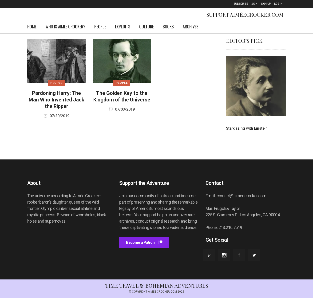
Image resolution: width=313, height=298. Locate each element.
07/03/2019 (122, 109)
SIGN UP (266, 3)
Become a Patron (144, 242)
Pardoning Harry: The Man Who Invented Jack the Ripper (56, 99)
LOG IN (278, 3)
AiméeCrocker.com (257, 14)
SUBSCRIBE (241, 3)
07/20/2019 (56, 116)
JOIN (254, 3)
